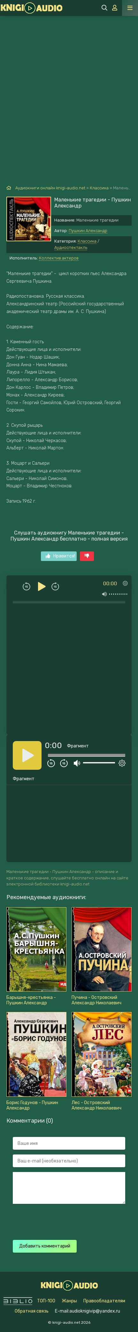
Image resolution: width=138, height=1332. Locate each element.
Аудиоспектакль (70, 247)
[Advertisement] (69, 88)
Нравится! (60, 556)
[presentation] (61, 1221)
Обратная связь (32, 1311)
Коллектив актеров (59, 258)
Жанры (69, 1301)
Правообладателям (104, 1301)
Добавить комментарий (44, 1246)
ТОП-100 (46, 1301)
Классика (87, 241)
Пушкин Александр (88, 230)
